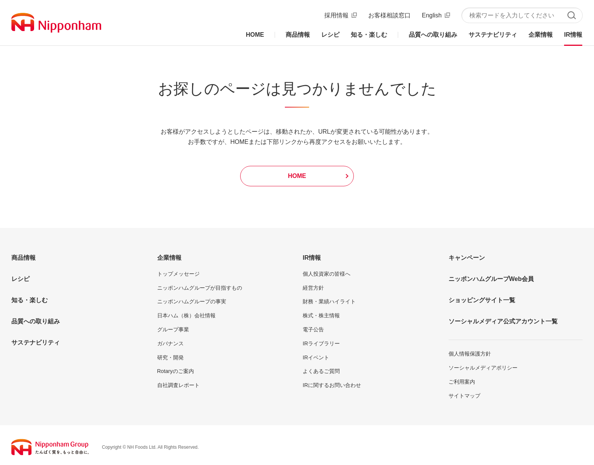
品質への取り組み (35, 321)
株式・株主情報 (321, 315)
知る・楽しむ (29, 300)
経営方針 (313, 288)
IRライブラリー (321, 343)
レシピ (20, 279)
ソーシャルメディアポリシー (483, 368)
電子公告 (313, 329)
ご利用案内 (462, 382)
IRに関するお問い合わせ (332, 385)
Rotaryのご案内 (175, 371)
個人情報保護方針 (470, 354)
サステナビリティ (35, 342)
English (432, 15)
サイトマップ (464, 396)
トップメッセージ (178, 274)
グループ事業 (173, 329)
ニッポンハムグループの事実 (191, 301)
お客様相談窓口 (389, 15)
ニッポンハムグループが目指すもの (199, 288)
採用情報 (336, 15)
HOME (297, 176)
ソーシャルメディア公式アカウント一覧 (503, 321)
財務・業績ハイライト (329, 301)
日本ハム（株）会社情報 (186, 315)
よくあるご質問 (321, 371)
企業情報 (169, 257)
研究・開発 (170, 357)
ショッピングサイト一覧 (482, 300)
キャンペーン (467, 257)
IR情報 (312, 257)
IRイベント (316, 357)
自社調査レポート (178, 385)
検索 (571, 15)
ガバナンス (170, 343)
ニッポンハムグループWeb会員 (491, 279)
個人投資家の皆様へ (326, 274)
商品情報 (23, 257)
